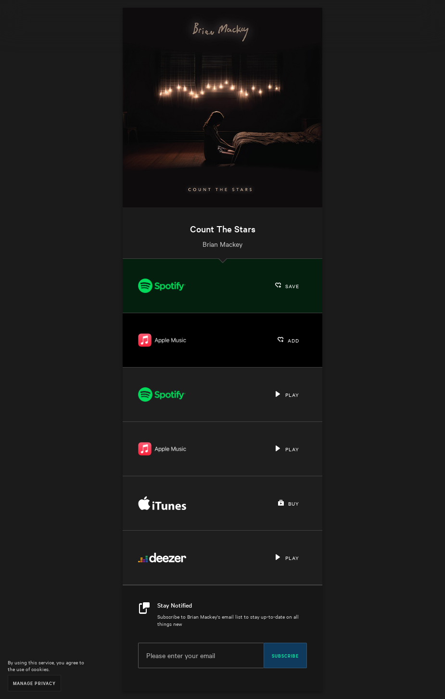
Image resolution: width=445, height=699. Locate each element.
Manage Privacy (34, 682)
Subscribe (285, 655)
